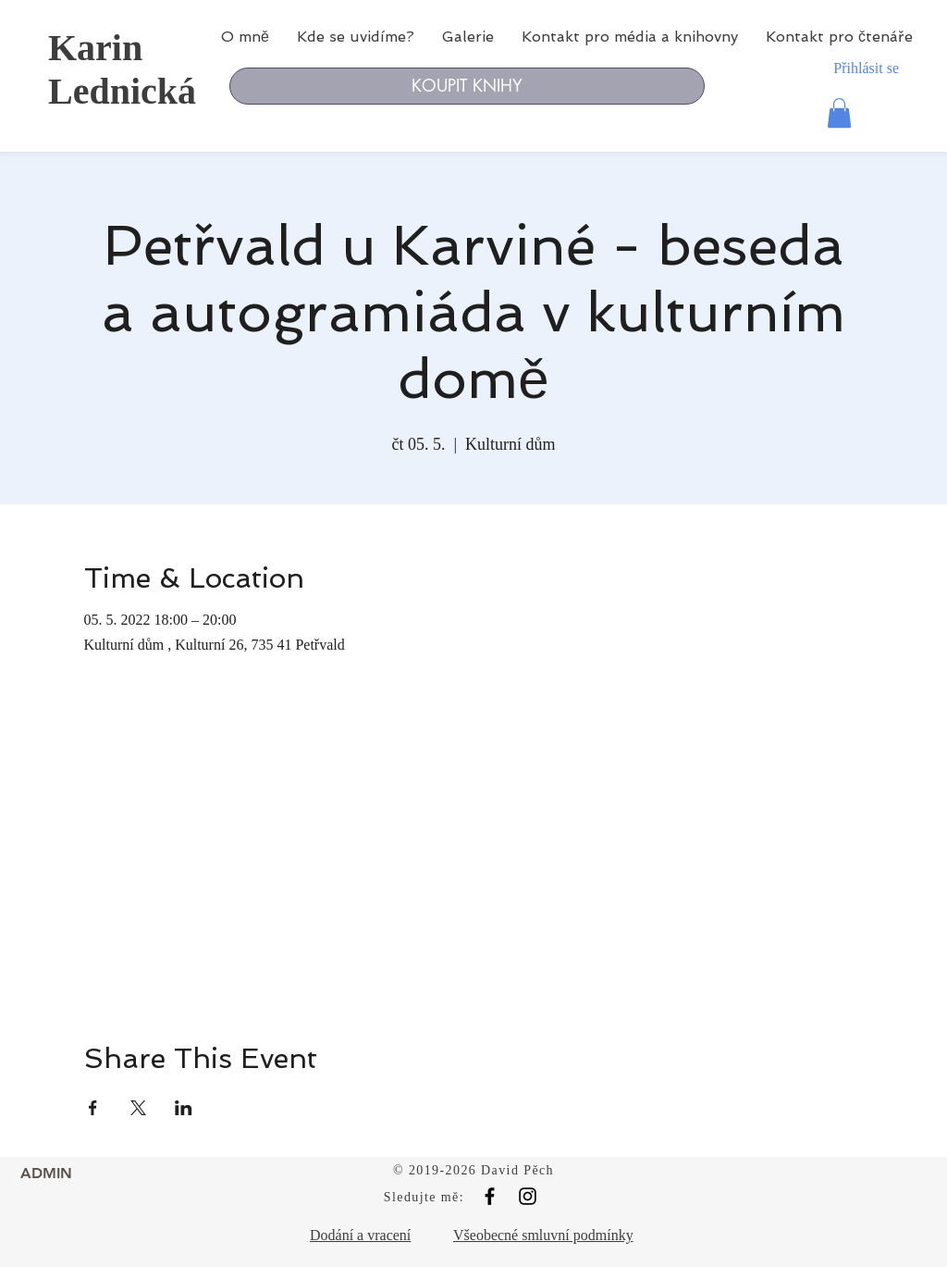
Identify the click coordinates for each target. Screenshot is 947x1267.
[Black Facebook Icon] (489, 1196)
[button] (839, 113)
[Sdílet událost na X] (138, 1107)
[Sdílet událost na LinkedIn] (183, 1107)
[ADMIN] (46, 1173)
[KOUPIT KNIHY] (467, 86)
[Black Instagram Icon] (527, 1196)
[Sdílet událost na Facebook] (93, 1107)
